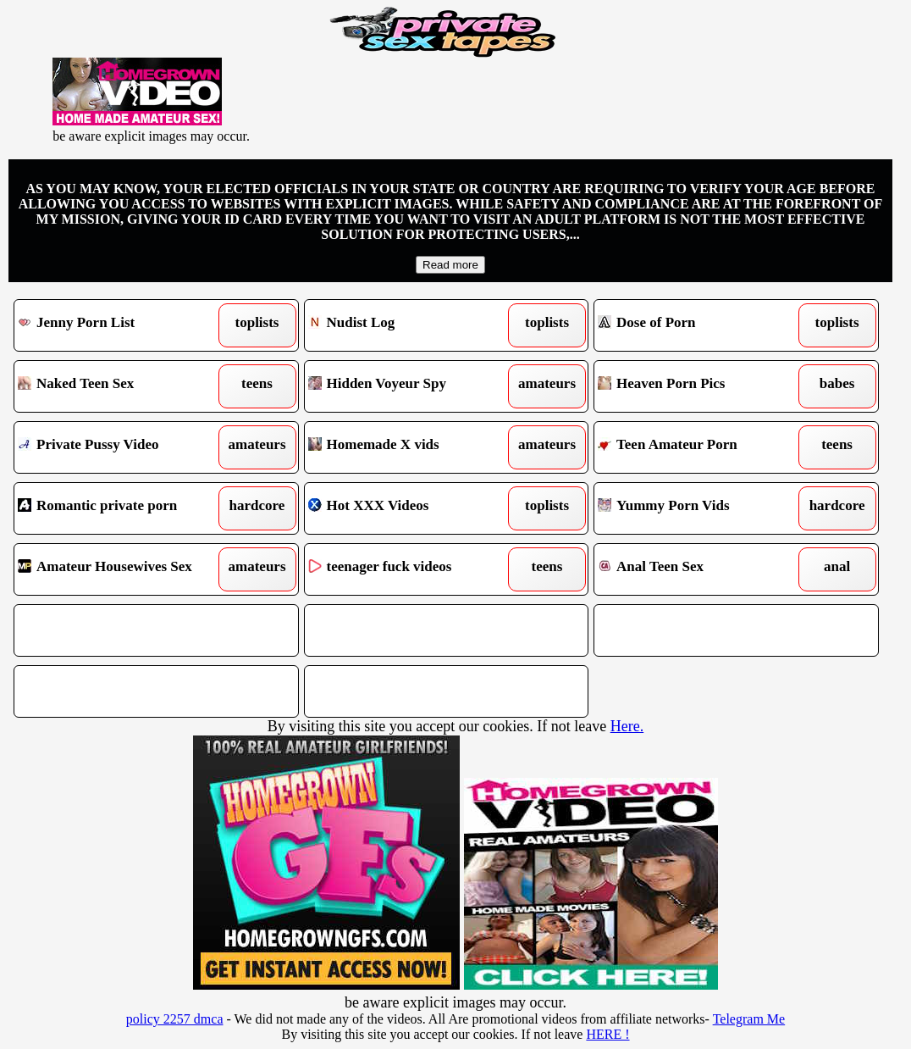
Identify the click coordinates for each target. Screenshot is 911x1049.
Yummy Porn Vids (700, 508)
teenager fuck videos (410, 569)
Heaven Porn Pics (700, 386)
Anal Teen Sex (700, 569)
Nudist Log (410, 325)
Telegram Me (749, 1019)
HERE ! (607, 1034)
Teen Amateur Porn (700, 447)
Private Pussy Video (120, 447)
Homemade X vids (410, 447)
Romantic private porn (120, 508)
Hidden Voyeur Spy (410, 386)
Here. (626, 726)
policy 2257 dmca (175, 1019)
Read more (450, 264)
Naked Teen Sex (120, 386)
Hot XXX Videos (410, 508)
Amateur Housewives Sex (120, 569)
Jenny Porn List (120, 325)
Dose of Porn (700, 325)
